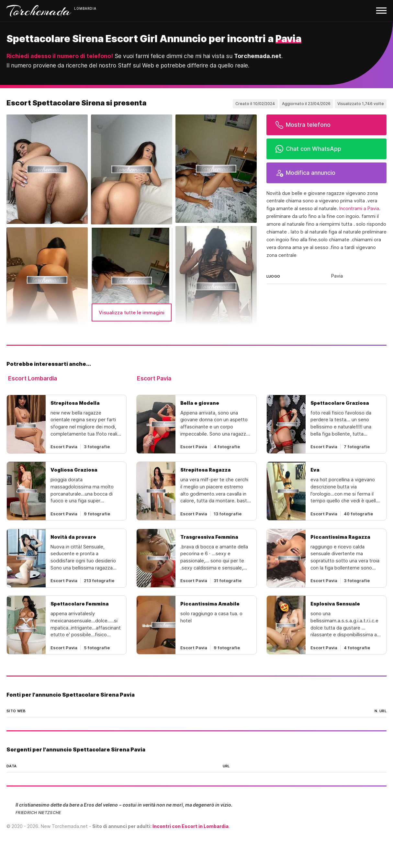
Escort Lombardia (32, 378)
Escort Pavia (154, 378)
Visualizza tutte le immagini (131, 312)
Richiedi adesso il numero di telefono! (59, 56)
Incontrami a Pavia (359, 208)
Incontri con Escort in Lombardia (190, 826)
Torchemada (38, 11)
